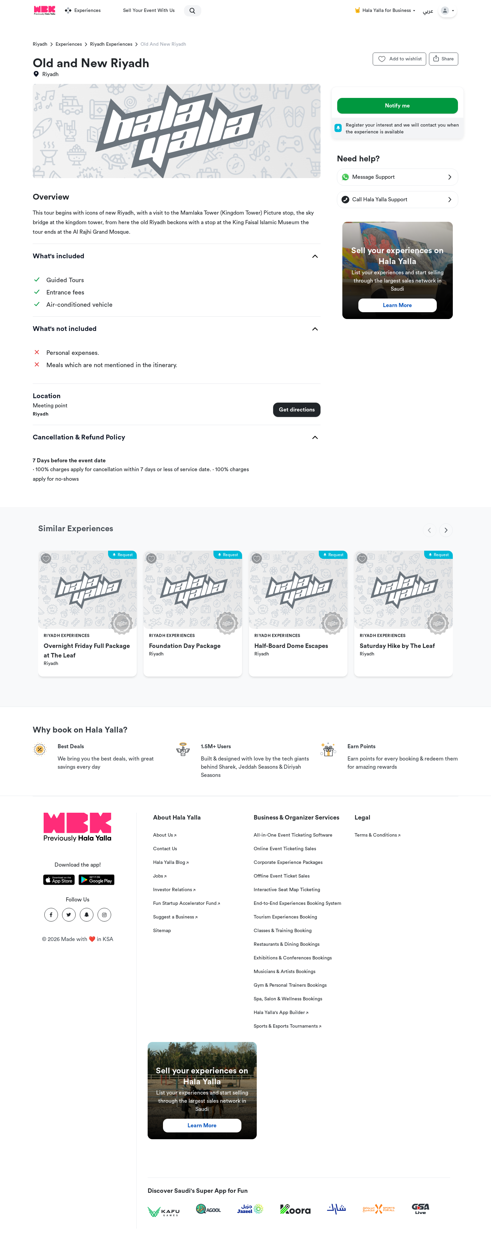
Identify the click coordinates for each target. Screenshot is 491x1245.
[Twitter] (69, 915)
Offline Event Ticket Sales (282, 876)
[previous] (429, 530)
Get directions (297, 409)
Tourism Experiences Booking (285, 917)
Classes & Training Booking (283, 930)
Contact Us (165, 848)
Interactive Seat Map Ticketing (287, 889)
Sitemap (162, 930)
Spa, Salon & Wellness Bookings (288, 999)
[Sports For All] (378, 1209)
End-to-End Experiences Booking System (297, 903)
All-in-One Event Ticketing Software (293, 835)
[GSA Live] (421, 1209)
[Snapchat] (86, 915)
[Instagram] (104, 915)
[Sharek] (336, 1209)
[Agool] (208, 1209)
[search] (189, 10)
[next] (446, 530)
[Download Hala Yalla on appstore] (59, 880)
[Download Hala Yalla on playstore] (96, 880)
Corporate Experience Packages (288, 862)
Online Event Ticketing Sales (285, 848)
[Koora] (295, 1209)
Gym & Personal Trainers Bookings (290, 985)
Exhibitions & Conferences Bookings (293, 958)
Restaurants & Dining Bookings (286, 944)
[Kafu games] (164, 1212)
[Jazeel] (250, 1209)
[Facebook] (51, 915)
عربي (428, 10)
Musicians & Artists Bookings (284, 971)
